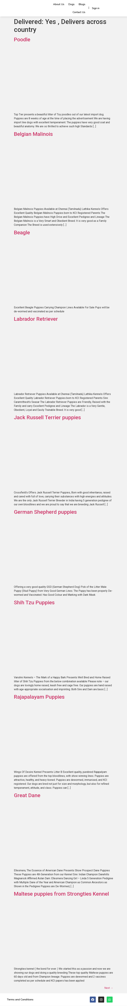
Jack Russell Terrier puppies (47, 417)
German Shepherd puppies (45, 512)
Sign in (95, 8)
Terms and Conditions (20, 999)
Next (108, 987)
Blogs (82, 4)
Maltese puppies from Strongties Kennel (61, 894)
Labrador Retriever (36, 319)
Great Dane (27, 795)
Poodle (22, 39)
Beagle (22, 232)
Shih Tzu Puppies (34, 602)
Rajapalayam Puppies (39, 697)
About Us (58, 4)
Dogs (71, 4)
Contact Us (79, 12)
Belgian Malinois (33, 134)
